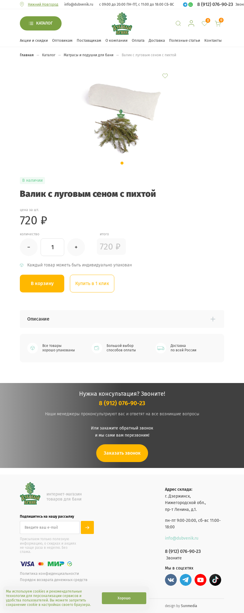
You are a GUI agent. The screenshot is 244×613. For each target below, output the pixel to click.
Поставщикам (89, 40)
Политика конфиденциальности (49, 573)
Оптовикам (62, 40)
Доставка (157, 40)
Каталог (44, 23)
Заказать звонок (122, 453)
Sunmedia (189, 606)
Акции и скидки (34, 40)
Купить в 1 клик (92, 283)
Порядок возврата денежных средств (53, 579)
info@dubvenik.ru (78, 4)
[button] (122, 163)
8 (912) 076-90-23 (215, 4)
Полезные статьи (184, 40)
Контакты (213, 40)
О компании (116, 40)
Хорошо (124, 598)
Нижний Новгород (43, 4)
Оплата (138, 40)
